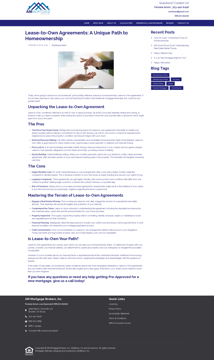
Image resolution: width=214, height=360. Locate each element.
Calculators (126, 23)
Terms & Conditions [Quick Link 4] (117, 318)
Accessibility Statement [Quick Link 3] (119, 313)
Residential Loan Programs (149, 23)
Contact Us (183, 23)
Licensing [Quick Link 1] (113, 304)
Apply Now (98, 23)
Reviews (170, 23)
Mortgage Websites (44, 351)
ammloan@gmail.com (178, 11)
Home (86, 23)
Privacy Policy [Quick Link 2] (115, 309)
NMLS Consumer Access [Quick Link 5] (120, 323)
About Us (111, 23)
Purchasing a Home (59, 45)
